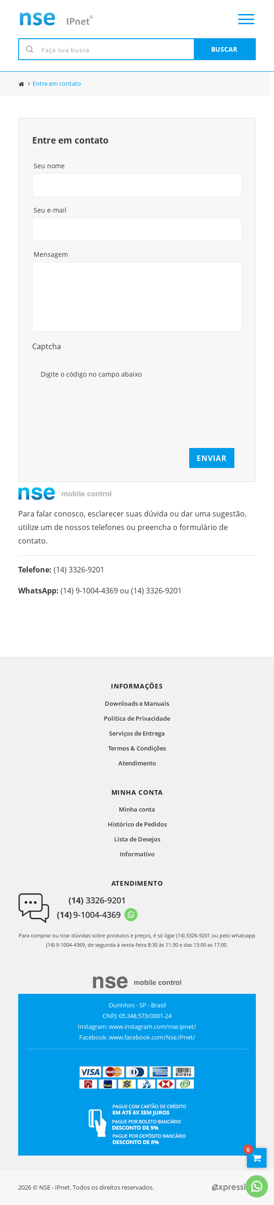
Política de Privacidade (137, 718)
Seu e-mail (50, 210)
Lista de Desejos (137, 839)
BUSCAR (224, 49)
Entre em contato (57, 84)
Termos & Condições (137, 748)
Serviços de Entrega (137, 733)
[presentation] (110, 400)
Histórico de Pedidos (137, 824)
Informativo (137, 854)
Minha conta (137, 809)
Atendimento (137, 763)
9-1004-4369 (89, 915)
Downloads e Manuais (137, 703)
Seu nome (49, 165)
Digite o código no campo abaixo (91, 374)
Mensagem (51, 254)
